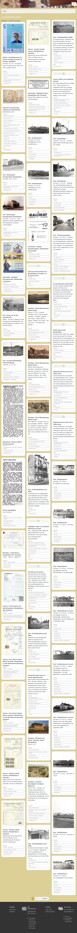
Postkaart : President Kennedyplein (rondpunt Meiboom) (36, 784)
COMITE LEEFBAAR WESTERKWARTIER (62, 311)
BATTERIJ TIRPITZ (33, 334)
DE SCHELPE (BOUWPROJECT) (60, 306)
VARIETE (5, 77)
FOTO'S (5, 184)
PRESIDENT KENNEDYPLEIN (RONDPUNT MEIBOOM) (37, 811)
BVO (30, 711)
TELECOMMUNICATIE (7, 291)
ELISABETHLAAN (7, 83)
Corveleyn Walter (7, 149)
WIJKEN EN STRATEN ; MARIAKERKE (62, 640)
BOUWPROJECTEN (33, 701)
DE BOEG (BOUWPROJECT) (34, 703)
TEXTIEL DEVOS (6, 564)
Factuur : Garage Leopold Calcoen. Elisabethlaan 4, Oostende (11, 775)
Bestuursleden (68, 918)
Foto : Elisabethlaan (59, 138)
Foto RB (30, 714)
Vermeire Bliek (57, 111)
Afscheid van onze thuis (35, 572)
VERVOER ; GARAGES (8, 793)
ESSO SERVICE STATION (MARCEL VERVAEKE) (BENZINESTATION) (10, 672)
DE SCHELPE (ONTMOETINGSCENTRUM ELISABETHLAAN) (12, 81)
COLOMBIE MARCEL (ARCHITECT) (10, 128)
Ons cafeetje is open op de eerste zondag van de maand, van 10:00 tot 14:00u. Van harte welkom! (32, 923)
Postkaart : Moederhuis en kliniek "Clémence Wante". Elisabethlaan (36, 740)
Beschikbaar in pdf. (8, 112)
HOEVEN (30, 151)
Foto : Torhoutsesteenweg (61, 235)
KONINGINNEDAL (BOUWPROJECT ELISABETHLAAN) (10, 187)
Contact (48, 907)
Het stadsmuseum (32, 907)
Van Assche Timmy (58, 356)
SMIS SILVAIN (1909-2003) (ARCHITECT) (12, 130)
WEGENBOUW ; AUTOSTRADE (9, 379)
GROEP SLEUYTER (58, 304)
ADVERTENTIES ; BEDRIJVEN (9, 284)
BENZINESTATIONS (7, 674)
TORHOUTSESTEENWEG (34, 654)
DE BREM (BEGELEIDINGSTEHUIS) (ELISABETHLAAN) (61, 393)
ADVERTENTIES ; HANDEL (34, 104)
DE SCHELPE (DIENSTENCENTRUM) (36, 542)
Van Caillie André (32, 513)
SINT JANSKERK (32, 656)
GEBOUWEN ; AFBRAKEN (34, 281)
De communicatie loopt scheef (63, 284)
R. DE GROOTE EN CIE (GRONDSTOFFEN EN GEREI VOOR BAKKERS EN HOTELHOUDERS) (13, 616)
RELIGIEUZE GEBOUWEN (8, 333)
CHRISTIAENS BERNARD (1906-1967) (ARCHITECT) (11, 126)
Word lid (67, 916)
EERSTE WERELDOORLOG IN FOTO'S (37, 332)
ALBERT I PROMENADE (8, 120)
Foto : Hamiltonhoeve (35, 138)
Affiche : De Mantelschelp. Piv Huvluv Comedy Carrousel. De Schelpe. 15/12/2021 (12, 59)
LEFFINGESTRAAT (32, 708)
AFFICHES (5, 73)
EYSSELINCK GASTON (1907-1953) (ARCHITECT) (10, 136)
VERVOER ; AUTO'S (58, 261)
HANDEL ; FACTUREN (8, 613)
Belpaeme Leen (32, 606)
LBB (55, 358)
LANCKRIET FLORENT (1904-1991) (61, 266)
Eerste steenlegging (9, 510)
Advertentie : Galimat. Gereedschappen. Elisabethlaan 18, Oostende (38, 249)
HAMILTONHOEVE (32, 154)
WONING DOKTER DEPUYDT (9, 141)
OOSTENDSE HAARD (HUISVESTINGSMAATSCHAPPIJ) (36, 698)
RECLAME (56, 264)
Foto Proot (31, 608)
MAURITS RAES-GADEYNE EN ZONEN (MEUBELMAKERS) (37, 110)
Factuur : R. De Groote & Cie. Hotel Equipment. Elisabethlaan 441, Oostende (13, 608)
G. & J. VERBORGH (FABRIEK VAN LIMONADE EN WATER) (38, 863)
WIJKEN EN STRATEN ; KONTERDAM (11, 377)
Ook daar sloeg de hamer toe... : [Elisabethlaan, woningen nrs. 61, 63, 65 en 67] (38, 273)
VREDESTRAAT (57, 633)
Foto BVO (31, 559)
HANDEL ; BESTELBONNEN (9, 562)
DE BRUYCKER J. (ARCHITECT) (10, 143)
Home (4, 11)
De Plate (16, 4)
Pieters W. (31, 285)
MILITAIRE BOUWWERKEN (34, 391)
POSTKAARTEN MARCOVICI (34, 384)
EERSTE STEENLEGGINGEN (9, 525)
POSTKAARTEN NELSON (34, 330)
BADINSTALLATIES (7, 118)
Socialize (12, 907)
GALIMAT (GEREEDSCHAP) (34, 256)
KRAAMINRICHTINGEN (8, 521)
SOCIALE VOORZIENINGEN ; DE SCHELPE (38, 548)
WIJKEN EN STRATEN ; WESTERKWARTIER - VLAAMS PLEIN (63, 403)
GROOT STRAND (7, 122)
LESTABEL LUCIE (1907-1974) (60, 268)
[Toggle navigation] (74, 4)
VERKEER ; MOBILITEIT (59, 350)
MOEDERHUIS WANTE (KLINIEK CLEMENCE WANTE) (12, 448)
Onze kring (67, 907)
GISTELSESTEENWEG (8, 372)
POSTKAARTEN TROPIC (34, 749)
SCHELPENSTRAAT (33, 550)
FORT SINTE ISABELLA (59, 62)
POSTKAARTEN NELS (33, 439)
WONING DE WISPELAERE (9, 133)
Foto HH (55, 317)
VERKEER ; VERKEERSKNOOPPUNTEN (37, 813)
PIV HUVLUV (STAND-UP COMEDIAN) (11, 75)
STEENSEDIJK (32, 158)
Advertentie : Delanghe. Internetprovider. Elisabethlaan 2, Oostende (13, 279)
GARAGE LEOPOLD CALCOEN (9, 791)
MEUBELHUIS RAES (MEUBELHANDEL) (37, 107)
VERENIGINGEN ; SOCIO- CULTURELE (62, 105)
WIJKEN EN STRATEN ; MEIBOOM (36, 815)
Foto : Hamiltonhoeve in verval (63, 611)
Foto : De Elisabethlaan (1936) (63, 37)
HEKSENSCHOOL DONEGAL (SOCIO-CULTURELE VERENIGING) (61, 100)
